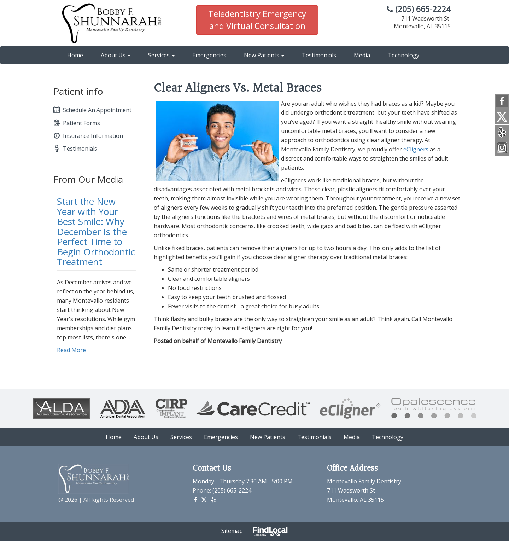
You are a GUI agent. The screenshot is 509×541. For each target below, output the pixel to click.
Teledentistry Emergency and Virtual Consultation (257, 19)
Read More (71, 350)
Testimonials (319, 55)
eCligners (415, 149)
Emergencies (209, 55)
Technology (403, 55)
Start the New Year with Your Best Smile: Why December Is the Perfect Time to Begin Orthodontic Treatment (96, 231)
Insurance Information (88, 136)
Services (161, 55)
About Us (115, 55)
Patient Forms (76, 123)
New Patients (264, 55)
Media (362, 55)
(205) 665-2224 (419, 9)
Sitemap (232, 531)
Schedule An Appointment (92, 110)
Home (75, 55)
